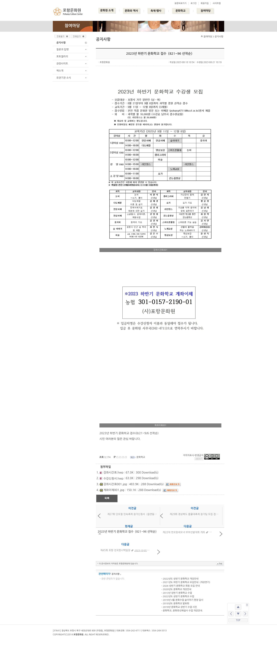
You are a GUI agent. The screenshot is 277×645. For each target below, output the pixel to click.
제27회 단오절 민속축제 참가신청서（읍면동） (132, 514)
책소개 (59, 70)
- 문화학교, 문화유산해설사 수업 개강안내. (182, 610)
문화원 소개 (106, 10)
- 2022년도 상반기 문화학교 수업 (177, 596)
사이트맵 (217, 3)
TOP (238, 620)
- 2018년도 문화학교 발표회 (175, 603)
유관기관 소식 (63, 77)
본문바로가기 (181, 3)
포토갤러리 (62, 56)
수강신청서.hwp (113, 478)
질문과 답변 (62, 49)
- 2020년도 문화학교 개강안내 (176, 589)
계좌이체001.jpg (113, 490)
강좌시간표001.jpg (115, 484)
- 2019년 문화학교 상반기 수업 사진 (179, 607)
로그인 (194, 3)
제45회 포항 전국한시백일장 (115, 550)
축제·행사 (156, 10)
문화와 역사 (131, 10)
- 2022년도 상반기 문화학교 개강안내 (179, 579)
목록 (106, 498)
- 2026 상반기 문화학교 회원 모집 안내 (180, 586)
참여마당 (206, 10)
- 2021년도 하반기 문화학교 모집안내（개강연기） (186, 582)
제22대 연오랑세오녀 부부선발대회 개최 (184, 532)
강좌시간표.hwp (113, 472)
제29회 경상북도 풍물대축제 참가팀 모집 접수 (194, 514)
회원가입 (205, 3)
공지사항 (61, 42)
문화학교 (180, 10)
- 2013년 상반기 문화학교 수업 (176, 593)
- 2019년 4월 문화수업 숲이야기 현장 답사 (182, 600)
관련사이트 (62, 63)
